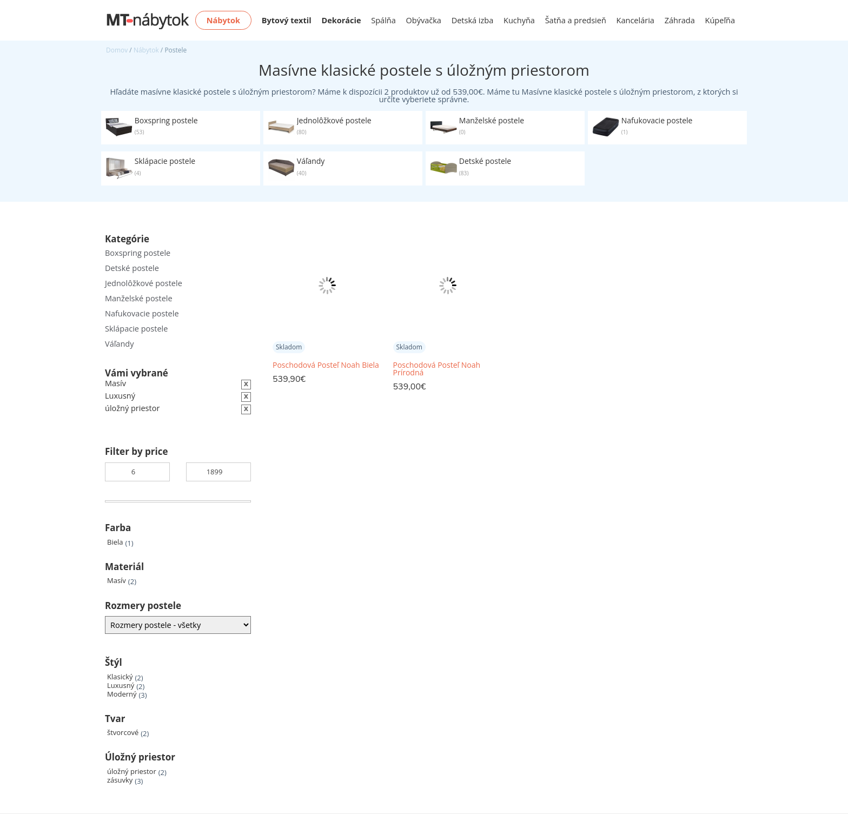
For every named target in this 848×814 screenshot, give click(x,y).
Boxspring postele (137, 253)
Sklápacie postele (136, 328)
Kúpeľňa (720, 20)
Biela (115, 542)
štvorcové (122, 732)
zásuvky (119, 780)
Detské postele (132, 268)
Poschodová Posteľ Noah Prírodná (437, 368)
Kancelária (635, 20)
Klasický (119, 676)
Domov (117, 50)
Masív (116, 580)
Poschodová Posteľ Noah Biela (326, 365)
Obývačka (423, 20)
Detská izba (473, 20)
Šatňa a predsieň (575, 20)
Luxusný (120, 685)
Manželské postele (139, 298)
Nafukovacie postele (142, 313)
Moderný (122, 694)
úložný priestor (131, 771)
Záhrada (680, 20)
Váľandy (119, 344)
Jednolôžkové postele (143, 283)
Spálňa (383, 20)
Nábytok (146, 50)
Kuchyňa (519, 20)
